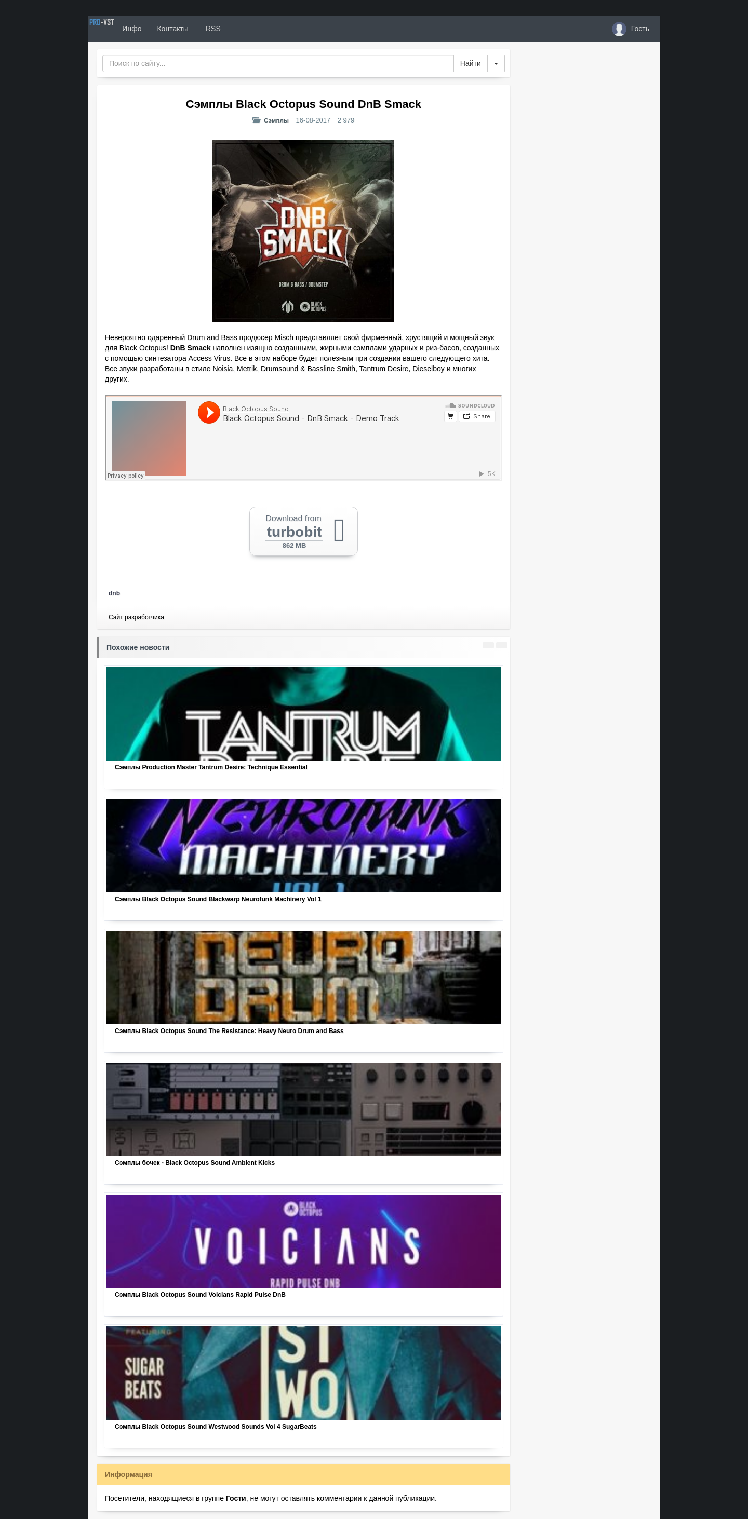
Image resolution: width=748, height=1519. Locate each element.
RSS (249, 28)
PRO (119, 28)
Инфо (168, 28)
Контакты (208, 28)
